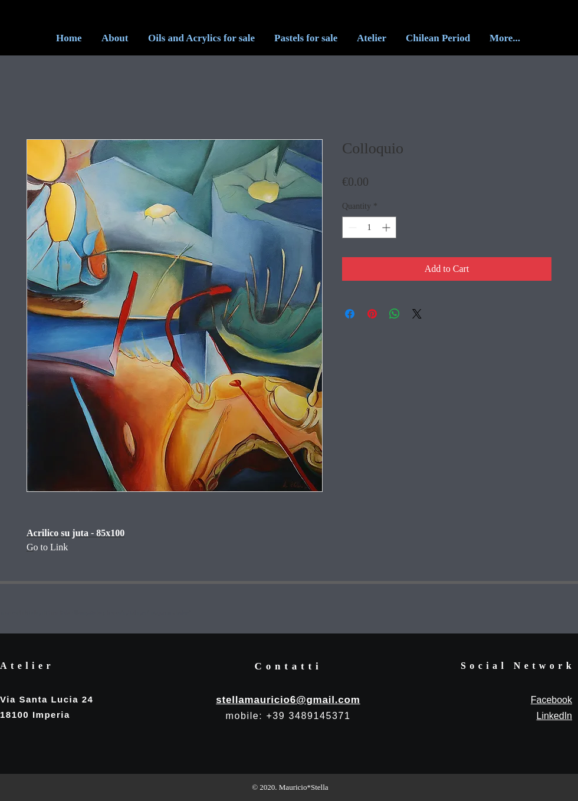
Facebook (551, 700)
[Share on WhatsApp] (394, 314)
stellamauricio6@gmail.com (288, 699)
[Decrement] (351, 227)
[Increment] (387, 227)
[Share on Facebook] (350, 314)
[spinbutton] (369, 227)
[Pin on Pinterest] (372, 314)
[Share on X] (417, 314)
